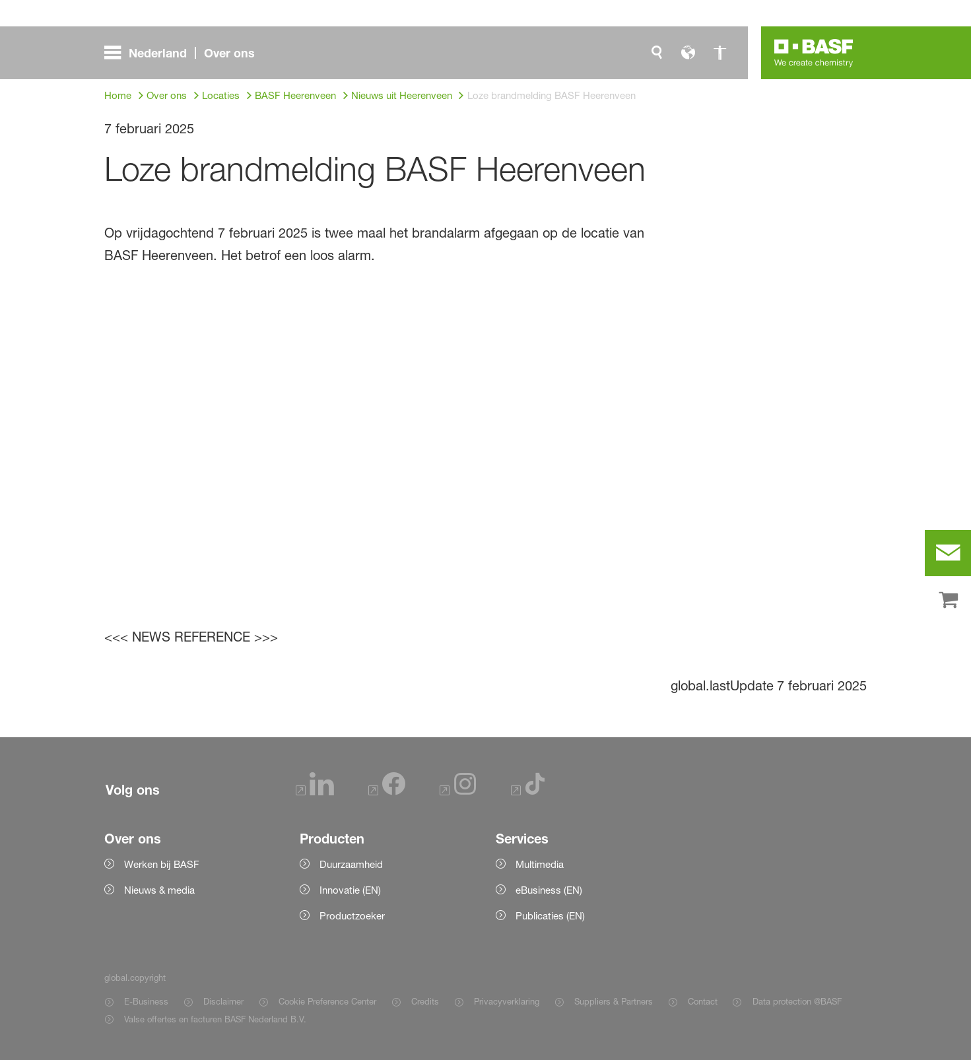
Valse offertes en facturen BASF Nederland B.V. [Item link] (216, 1019)
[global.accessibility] (720, 53)
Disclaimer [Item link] (223, 1001)
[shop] (948, 601)
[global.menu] (184, 52)
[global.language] (688, 53)
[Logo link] (814, 52)
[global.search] (657, 53)
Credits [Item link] (425, 1001)
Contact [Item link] (703, 1001)
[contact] (948, 553)
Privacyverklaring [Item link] (506, 1001)
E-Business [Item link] (146, 1001)
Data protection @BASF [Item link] (797, 1001)
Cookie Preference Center (327, 1001)
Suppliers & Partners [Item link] (613, 1001)
